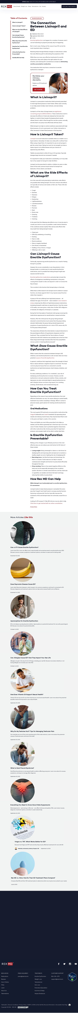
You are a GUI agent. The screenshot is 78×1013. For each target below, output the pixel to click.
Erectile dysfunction (36, 40)
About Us (4, 991)
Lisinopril (32, 138)
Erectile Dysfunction (36, 18)
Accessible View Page (61, 1005)
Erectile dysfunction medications (39, 277)
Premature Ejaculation (41, 988)
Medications (4, 976)
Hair (40, 6)
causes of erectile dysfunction (44, 357)
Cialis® (46, 414)
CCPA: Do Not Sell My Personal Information (43, 1005)
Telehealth (4, 1005)
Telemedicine (5, 994)
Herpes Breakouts (40, 994)
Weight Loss (24, 6)
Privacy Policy (33, 506)
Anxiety (44, 6)
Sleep (29, 6)
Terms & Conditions (13, 1005)
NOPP (29, 1005)
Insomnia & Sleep (39, 991)
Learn (2, 988)
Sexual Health (16, 6)
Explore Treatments (69, 6)
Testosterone (35, 6)
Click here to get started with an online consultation (44, 503)
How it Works (5, 982)
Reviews (3, 979)
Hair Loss (37, 985)
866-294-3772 (55, 976)
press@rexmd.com (23, 976)
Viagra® (32, 414)
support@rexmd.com (57, 979)
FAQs (2, 985)
